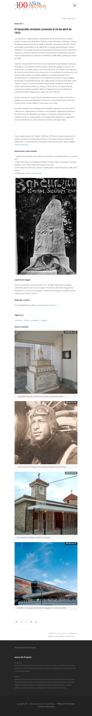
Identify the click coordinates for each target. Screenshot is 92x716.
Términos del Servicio (46, 706)
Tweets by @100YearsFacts (25, 647)
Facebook (18, 320)
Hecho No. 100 (70, 332)
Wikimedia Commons (48, 305)
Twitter (26, 320)
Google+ (44, 320)
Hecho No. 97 (71, 543)
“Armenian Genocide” (33, 173)
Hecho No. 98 (71, 473)
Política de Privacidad (65, 704)
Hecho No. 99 (71, 402)
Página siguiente (68, 18)
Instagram (35, 320)
